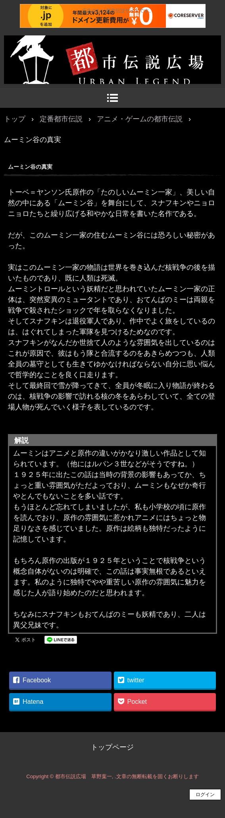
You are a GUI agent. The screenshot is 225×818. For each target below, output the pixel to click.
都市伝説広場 (112, 43)
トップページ (112, 747)
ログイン (205, 794)
